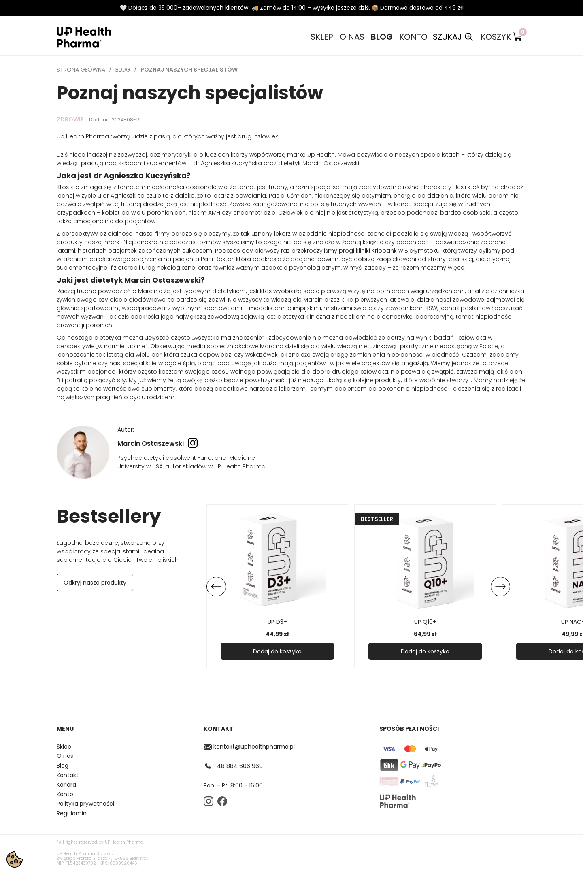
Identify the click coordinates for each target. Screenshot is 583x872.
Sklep (322, 37)
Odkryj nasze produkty (95, 582)
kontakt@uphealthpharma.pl (249, 747)
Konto (413, 37)
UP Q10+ (425, 622)
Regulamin (72, 813)
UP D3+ (277, 622)
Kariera (66, 785)
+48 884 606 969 (233, 766)
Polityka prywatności (85, 804)
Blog (382, 37)
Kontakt (68, 775)
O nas (352, 37)
